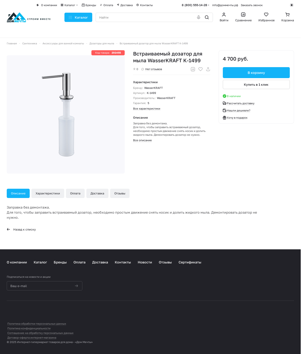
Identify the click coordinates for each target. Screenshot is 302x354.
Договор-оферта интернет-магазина (31, 337)
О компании (17, 262)
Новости (145, 262)
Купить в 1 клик (256, 84)
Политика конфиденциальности (29, 328)
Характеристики (48, 193)
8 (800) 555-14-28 (194, 5)
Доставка (97, 193)
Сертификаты (190, 262)
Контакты (123, 262)
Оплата (75, 193)
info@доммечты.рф (225, 5)
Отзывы (119, 193)
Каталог (40, 262)
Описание (18, 193)
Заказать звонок (252, 5)
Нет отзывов (152, 69)
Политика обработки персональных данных (36, 323)
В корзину (256, 73)
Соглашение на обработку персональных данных (40, 333)
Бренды (60, 262)
